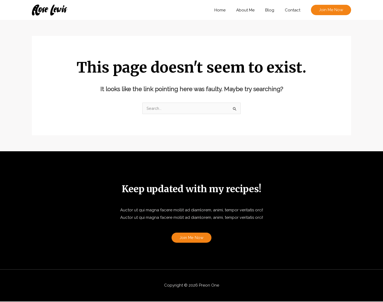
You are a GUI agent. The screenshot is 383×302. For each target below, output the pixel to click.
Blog (273, 10)
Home (229, 10)
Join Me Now (192, 238)
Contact (294, 10)
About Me (252, 10)
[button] (331, 10)
